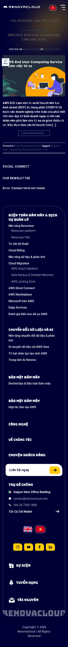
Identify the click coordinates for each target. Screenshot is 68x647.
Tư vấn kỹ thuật (18, 244)
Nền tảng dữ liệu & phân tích (27, 257)
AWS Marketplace (20, 294)
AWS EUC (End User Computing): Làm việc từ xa (34, 37)
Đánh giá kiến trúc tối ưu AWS (28, 314)
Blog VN (25, 30)
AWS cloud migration (24, 268)
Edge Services (18, 307)
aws (52, 145)
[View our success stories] (34, 455)
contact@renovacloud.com (30, 498)
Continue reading (34, 133)
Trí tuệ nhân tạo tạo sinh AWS (28, 353)
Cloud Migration (19, 263)
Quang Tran (51, 49)
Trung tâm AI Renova (22, 360)
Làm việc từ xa (39, 149)
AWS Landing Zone (23, 281)
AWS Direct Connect (22, 288)
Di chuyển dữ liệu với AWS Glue (29, 347)
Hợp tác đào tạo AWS (22, 407)
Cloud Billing (17, 250)
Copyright (29, 627)
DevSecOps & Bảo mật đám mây (30, 383)
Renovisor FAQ (20, 237)
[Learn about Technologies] (34, 424)
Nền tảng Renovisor (21, 226)
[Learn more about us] (34, 440)
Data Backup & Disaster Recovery (32, 275)
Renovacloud (39, 30)
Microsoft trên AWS (21, 301)
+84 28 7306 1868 (25, 505)
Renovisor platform (23, 231)
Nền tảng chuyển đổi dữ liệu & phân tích (32, 338)
